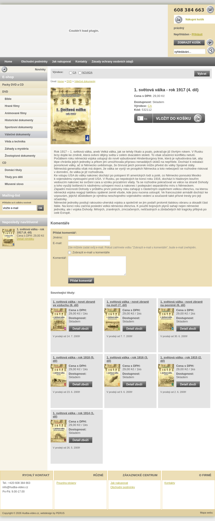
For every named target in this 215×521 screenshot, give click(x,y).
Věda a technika (15, 141)
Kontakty (169, 483)
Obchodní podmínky (122, 487)
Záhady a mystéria (17, 148)
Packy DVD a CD (13, 84)
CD (4, 162)
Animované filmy (16, 113)
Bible (8, 99)
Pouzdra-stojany (66, 483)
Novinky (40, 69)
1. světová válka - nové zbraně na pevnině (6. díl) (181, 303)
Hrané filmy (12, 106)
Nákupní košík (195, 19)
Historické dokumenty (19, 120)
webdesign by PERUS (52, 513)
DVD (69, 81)
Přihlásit (197, 34)
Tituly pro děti (14, 177)
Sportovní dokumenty (19, 127)
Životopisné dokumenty (20, 155)
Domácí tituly (13, 170)
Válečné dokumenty (84, 81)
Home (60, 81)
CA (74, 72)
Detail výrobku (25, 238)
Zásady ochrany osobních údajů (112, 61)
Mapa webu (206, 512)
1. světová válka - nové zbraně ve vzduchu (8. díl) (74, 303)
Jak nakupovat (119, 483)
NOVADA (87, 72)
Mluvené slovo (14, 184)
